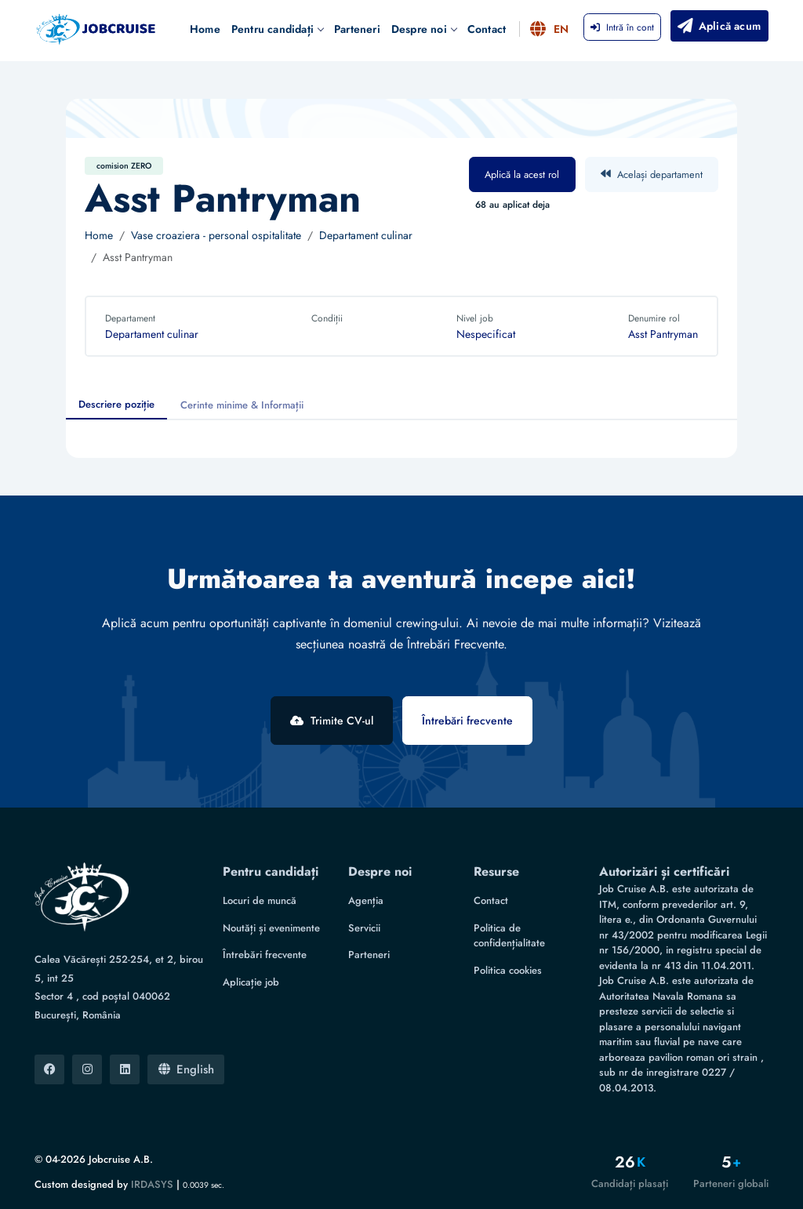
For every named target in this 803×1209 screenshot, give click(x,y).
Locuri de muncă (259, 900)
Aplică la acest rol (522, 174)
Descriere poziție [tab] (116, 404)
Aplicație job (251, 982)
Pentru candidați (277, 29)
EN (550, 29)
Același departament (652, 174)
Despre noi (423, 29)
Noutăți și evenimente (271, 927)
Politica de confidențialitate (509, 935)
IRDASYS (152, 1184)
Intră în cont (622, 27)
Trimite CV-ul (331, 720)
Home (205, 29)
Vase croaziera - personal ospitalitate (216, 235)
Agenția (365, 900)
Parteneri (357, 29)
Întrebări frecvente (467, 720)
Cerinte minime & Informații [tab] (241, 405)
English (186, 1069)
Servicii (364, 927)
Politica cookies (508, 970)
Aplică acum (718, 25)
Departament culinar (365, 235)
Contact (486, 29)
